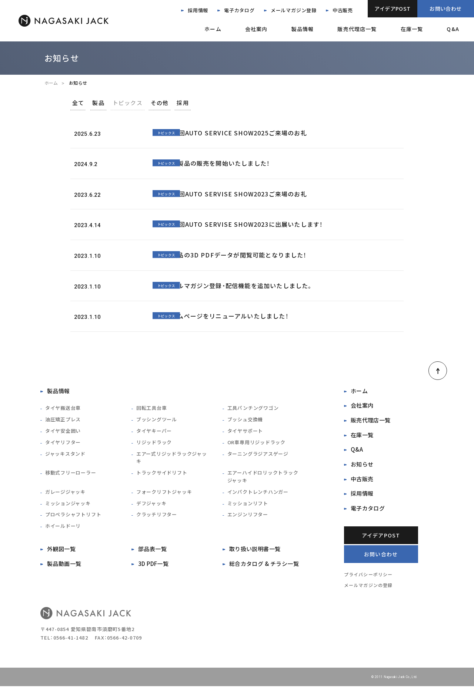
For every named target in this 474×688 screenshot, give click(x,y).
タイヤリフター (63, 442)
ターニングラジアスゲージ (257, 454)
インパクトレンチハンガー (257, 492)
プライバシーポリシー (368, 576)
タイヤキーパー (154, 431)
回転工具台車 (151, 408)
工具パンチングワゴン (253, 408)
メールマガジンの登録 (368, 587)
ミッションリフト (247, 503)
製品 (108, 103)
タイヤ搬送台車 (63, 408)
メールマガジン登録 (294, 10)
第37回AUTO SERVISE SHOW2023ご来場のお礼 (236, 194)
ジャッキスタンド (65, 454)
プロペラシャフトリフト (73, 515)
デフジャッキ (151, 503)
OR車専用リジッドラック (256, 442)
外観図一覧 (61, 549)
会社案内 (256, 29)
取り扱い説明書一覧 (255, 549)
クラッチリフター (156, 515)
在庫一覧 (412, 29)
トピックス (144, 103)
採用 (211, 103)
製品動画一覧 (64, 564)
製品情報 (302, 29)
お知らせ (362, 465)
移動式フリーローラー (70, 473)
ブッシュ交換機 (245, 420)
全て (81, 103)
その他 (181, 103)
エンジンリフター (247, 515)
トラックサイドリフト (161, 473)
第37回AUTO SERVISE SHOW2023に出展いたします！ (244, 224)
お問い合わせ (446, 8)
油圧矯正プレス (63, 420)
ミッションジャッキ (68, 503)
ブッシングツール (156, 420)
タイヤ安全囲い (63, 431)
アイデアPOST (392, 8)
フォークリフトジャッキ (164, 492)
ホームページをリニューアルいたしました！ (226, 316)
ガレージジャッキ (65, 492)
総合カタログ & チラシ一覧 (264, 564)
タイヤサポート (245, 431)
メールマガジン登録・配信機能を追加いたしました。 (239, 285)
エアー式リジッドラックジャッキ (171, 458)
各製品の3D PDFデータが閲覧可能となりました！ (236, 255)
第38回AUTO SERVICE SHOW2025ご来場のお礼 (236, 133)
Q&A (453, 29)
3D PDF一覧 (153, 564)
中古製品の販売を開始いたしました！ (217, 163)
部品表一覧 (152, 549)
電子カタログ (239, 10)
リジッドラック (154, 442)
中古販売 (343, 10)
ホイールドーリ (63, 526)
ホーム (212, 29)
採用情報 (198, 10)
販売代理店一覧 (357, 29)
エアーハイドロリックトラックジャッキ (262, 477)
